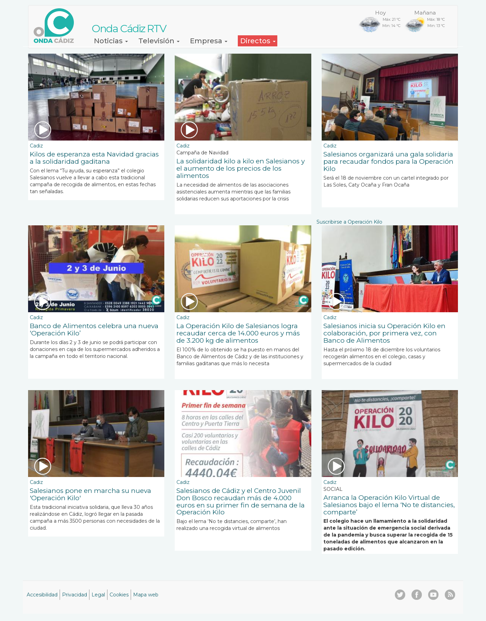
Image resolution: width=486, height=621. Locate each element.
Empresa (208, 41)
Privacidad (74, 595)
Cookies (119, 595)
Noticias (111, 41)
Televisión (159, 41)
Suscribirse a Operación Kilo (349, 222)
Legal (98, 595)
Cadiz (36, 146)
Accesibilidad (42, 595)
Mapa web (145, 595)
